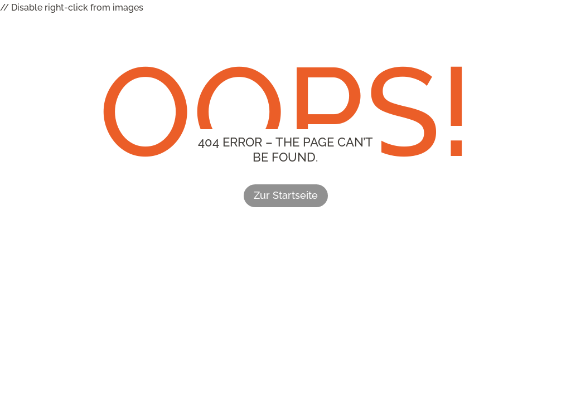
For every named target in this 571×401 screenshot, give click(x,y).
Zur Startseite (286, 195)
